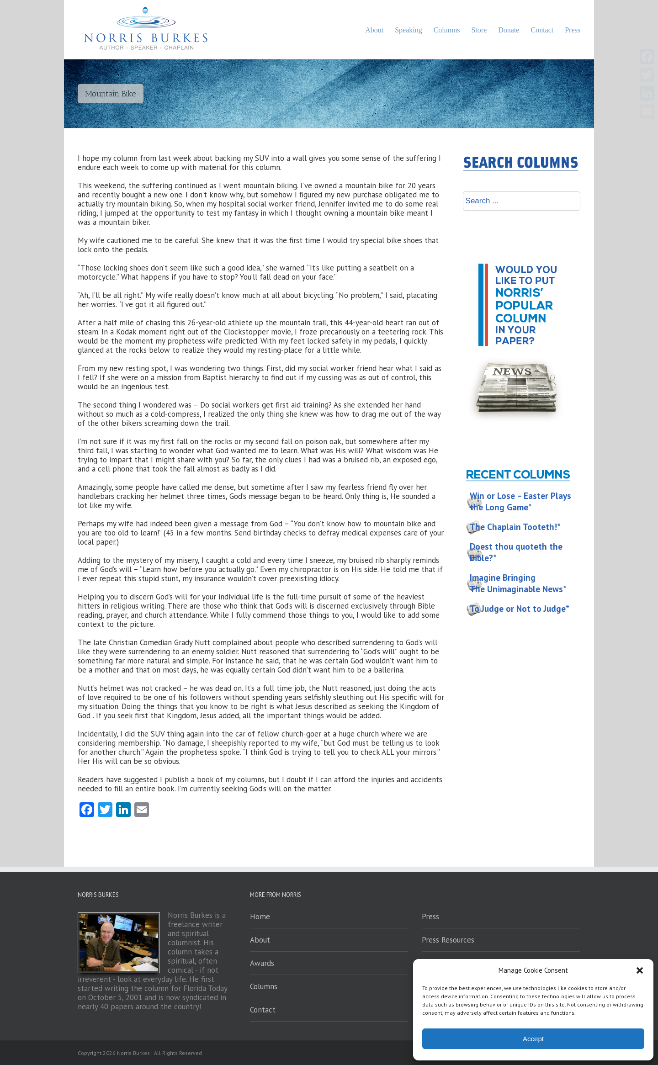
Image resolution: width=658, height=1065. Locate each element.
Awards (262, 963)
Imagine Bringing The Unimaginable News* (518, 583)
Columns (263, 986)
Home (260, 916)
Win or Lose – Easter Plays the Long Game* (520, 501)
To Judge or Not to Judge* (519, 608)
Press (430, 916)
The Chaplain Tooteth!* (515, 526)
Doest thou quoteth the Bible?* (516, 552)
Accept (533, 1039)
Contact (263, 1010)
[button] (639, 970)
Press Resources (448, 940)
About (260, 940)
